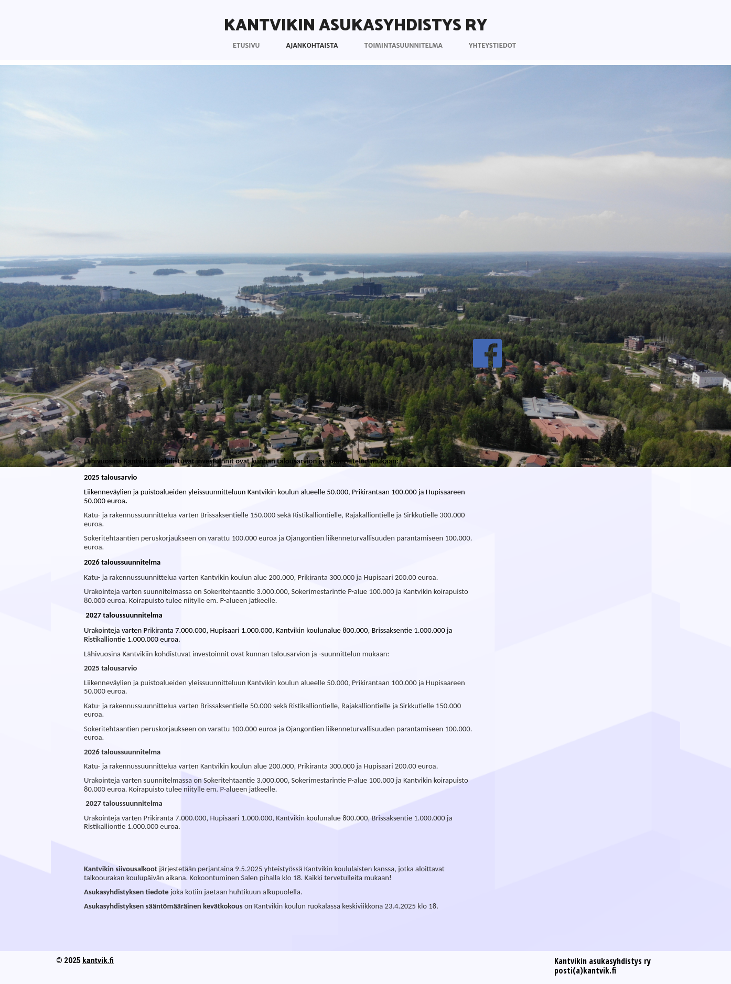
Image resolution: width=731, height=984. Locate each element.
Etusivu (246, 45)
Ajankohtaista (312, 45)
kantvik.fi (98, 960)
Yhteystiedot (492, 45)
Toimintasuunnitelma (403, 45)
